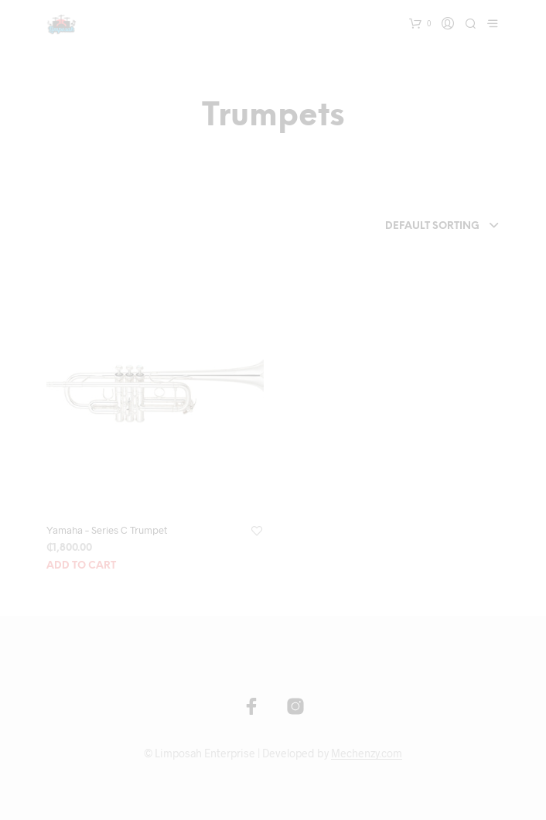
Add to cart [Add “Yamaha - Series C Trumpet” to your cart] (81, 566)
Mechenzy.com (366, 753)
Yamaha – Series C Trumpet (106, 530)
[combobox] (405, 226)
